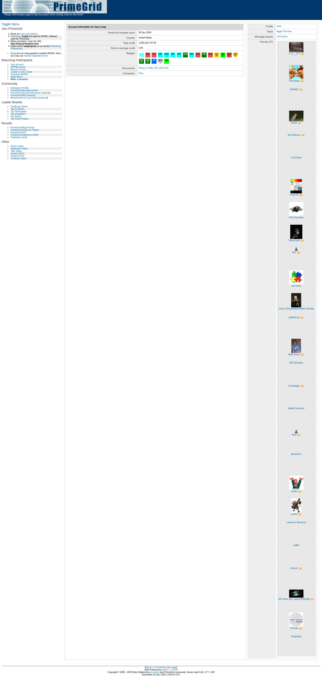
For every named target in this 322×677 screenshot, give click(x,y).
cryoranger (296, 157)
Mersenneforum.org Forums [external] (29, 98)
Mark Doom (294, 354)
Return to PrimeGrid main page (161, 667)
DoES (294, 123)
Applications (17, 77)
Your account (17, 64)
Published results (19, 137)
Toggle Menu (10, 24)
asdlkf (296, 545)
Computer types (18, 158)
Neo (294, 252)
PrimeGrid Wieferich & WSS (24, 135)
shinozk (294, 568)
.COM (172, 670)
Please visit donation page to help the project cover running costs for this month (43, 14)
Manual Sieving (18, 69)
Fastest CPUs (17, 156)
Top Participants (18, 111)
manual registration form (36, 56)
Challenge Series (19, 106)
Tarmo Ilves (294, 240)
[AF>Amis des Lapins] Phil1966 (293, 599)
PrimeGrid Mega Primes (22, 127)
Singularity (296, 636)
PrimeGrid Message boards (24, 90)
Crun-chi (294, 195)
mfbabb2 (294, 89)
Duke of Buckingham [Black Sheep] (296, 308)
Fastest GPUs (17, 153)
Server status (17, 146)
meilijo (294, 491)
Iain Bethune (294, 135)
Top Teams (16, 116)
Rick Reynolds (296, 217)
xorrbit (294, 514)
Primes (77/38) (145, 68)
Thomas (294, 628)
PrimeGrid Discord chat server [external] (30, 93)
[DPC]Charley (296, 363)
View (140, 73)
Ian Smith (296, 286)
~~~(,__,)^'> (294, 54)
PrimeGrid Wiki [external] (23, 95)
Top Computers (18, 114)
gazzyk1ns (296, 454)
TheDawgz (294, 81)
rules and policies (29, 34)
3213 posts (282, 36)
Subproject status (19, 148)
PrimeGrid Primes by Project (25, 130)
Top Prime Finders (20, 119)
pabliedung (293, 317)
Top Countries (17, 109)
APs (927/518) (161, 68)
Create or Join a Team (21, 72)
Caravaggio (294, 386)
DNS (164, 670)
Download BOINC (19, 74)
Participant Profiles (20, 88)
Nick (294, 435)
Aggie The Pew (284, 31)
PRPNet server (18, 67)
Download (15, 36)
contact (155, 672)
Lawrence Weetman (296, 522)
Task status (16, 151)
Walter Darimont (296, 408)
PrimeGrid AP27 (19, 132)
